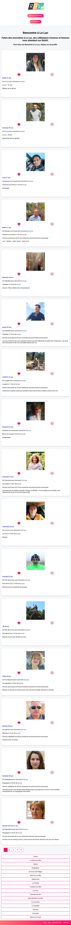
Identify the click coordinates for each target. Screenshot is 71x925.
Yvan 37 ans (6, 178)
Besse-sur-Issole (35, 917)
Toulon (35, 856)
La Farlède (35, 883)
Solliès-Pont (35, 879)
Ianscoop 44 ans (7, 128)
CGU (49, 923)
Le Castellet (35, 906)
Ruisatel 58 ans (7, 726)
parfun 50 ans (6, 327)
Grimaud (35, 909)
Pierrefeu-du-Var (35, 894)
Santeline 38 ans (7, 776)
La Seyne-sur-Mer (35, 860)
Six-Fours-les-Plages (35, 872)
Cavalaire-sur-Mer (35, 887)
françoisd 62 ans (7, 427)
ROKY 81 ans (6, 227)
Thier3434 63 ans (8, 527)
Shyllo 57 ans (6, 78)
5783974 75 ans (7, 377)
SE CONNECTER (35, 21)
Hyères (35, 864)
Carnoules (35, 913)
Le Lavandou (35, 902)
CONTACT (66, 923)
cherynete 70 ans (8, 477)
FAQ (45, 923)
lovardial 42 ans (7, 576)
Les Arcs (35, 890)
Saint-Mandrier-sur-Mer (35, 898)
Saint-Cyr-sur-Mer (35, 875)
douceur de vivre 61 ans (10, 826)
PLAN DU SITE (57, 923)
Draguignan (35, 868)
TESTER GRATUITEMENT (35, 15)
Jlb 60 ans (5, 626)
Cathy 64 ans (6, 676)
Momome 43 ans (7, 277)
